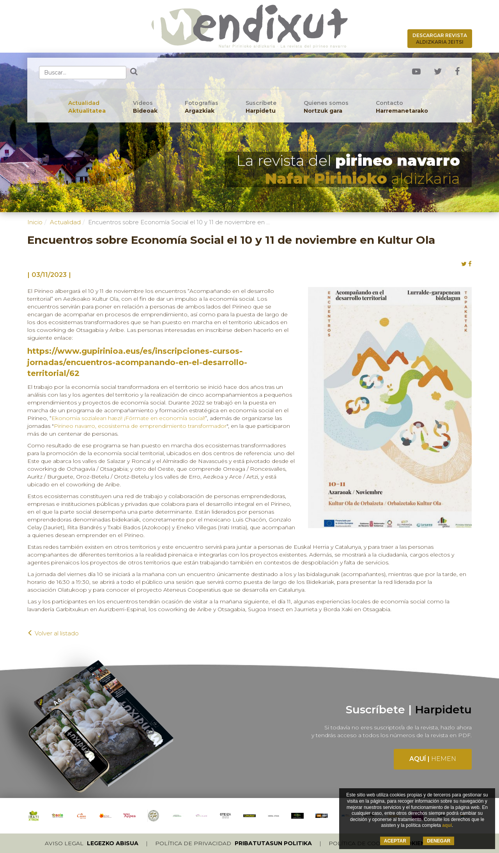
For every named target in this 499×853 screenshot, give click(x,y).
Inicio (34, 222)
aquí (447, 825)
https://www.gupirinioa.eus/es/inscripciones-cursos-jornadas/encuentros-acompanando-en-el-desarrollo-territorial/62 (137, 362)
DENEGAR (438, 841)
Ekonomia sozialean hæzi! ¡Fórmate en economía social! (128, 418)
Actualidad (87, 107)
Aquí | (432, 759)
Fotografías (201, 107)
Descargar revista (439, 38)
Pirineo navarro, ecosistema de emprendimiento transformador (140, 425)
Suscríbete (261, 107)
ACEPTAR (395, 841)
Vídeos (145, 107)
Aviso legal (91, 843)
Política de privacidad (233, 843)
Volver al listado (53, 633)
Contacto (402, 107)
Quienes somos (326, 107)
